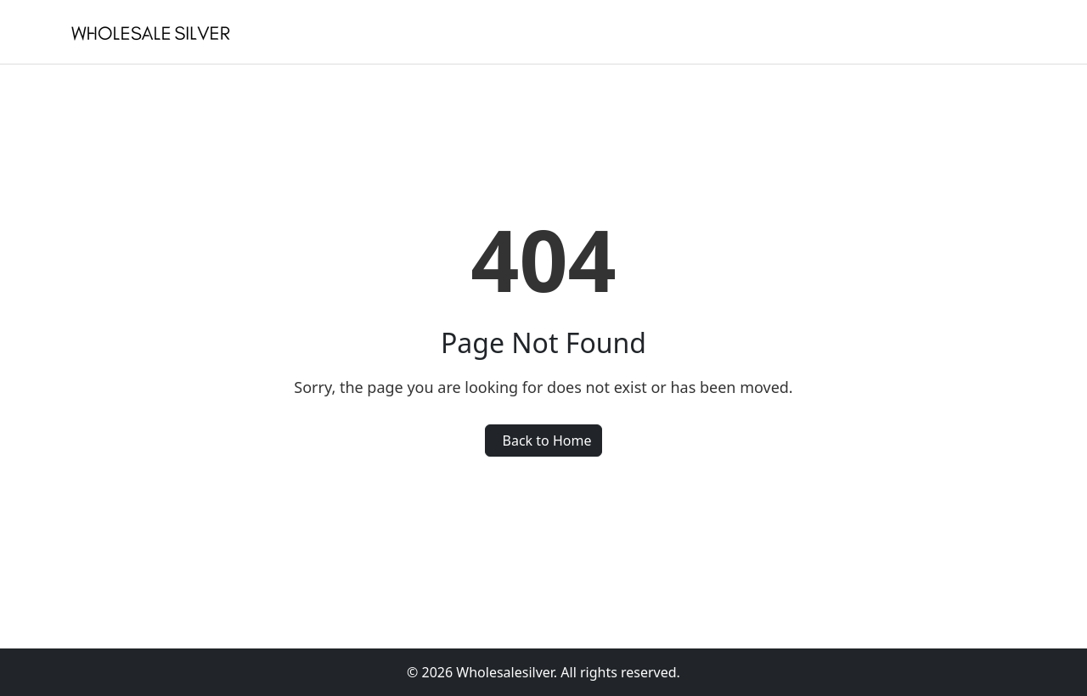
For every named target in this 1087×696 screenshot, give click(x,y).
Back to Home (547, 440)
